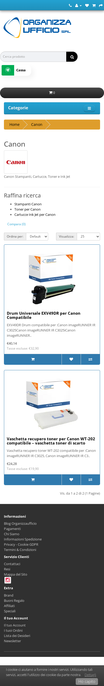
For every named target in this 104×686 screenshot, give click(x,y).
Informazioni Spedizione (23, 539)
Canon (36, 124)
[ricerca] (72, 56)
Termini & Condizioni (20, 549)
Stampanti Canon (28, 204)
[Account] (78, 5)
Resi (7, 569)
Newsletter (12, 641)
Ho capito (86, 681)
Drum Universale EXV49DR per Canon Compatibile (43, 315)
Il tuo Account (15, 625)
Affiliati (9, 605)
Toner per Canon (27, 209)
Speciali (9, 611)
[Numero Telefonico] (70, 5)
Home (14, 124)
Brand (8, 595)
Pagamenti (12, 528)
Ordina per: (15, 236)
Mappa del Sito (15, 574)
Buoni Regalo (14, 600)
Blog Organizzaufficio (20, 523)
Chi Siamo (11, 534)
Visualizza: (66, 236)
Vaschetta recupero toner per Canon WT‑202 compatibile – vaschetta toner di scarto (51, 441)
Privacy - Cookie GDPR (21, 544)
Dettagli (90, 674)
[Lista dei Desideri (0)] (87, 5)
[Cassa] (101, 5)
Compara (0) (16, 224)
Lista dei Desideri (17, 635)
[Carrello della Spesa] (94, 5)
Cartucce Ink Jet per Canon (35, 214)
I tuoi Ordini (13, 630)
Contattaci (12, 563)
